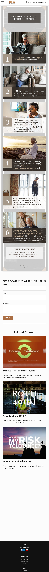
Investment (24, 561)
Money (24, 568)
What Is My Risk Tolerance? (17, 461)
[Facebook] (22, 550)
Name (5, 284)
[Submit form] (8, 318)
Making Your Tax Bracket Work (19, 370)
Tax (24, 567)
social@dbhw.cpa (24, 547)
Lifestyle (24, 570)
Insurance (24, 565)
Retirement (24, 559)
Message (6, 303)
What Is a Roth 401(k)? (15, 416)
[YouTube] (27, 550)
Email (5, 294)
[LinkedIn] (24, 550)
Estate (24, 563)
